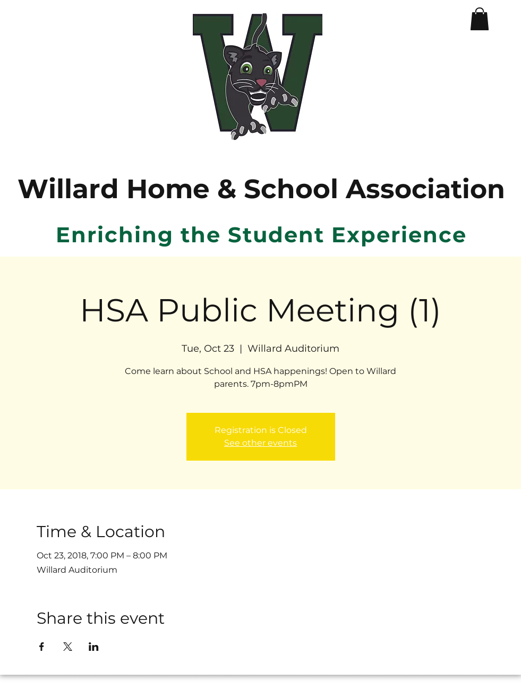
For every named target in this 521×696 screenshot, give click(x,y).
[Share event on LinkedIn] (94, 646)
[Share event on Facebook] (42, 646)
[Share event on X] (68, 646)
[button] (479, 18)
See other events (260, 443)
